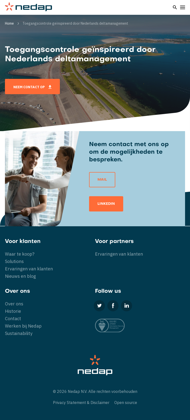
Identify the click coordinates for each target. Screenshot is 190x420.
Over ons (14, 304)
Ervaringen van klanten (29, 269)
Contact (13, 318)
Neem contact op (32, 87)
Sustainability (18, 333)
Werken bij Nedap (23, 326)
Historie (13, 311)
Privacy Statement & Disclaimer (81, 402)
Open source (125, 402)
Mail (102, 179)
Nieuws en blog (20, 276)
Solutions (14, 261)
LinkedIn (106, 204)
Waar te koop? (19, 254)
